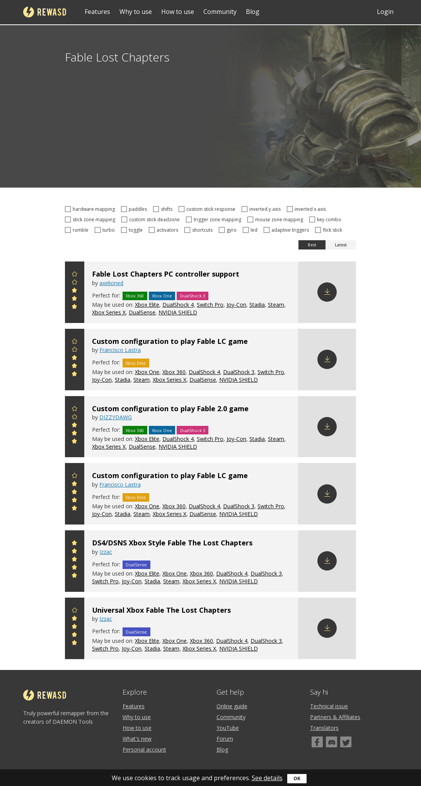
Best (312, 245)
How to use (177, 11)
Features (97, 11)
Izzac (105, 551)
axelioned (111, 283)
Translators (324, 727)
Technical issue (329, 706)
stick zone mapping (91, 219)
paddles (135, 209)
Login (385, 11)
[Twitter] (345, 741)
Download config (327, 292)
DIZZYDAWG (115, 417)
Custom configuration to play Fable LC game (170, 341)
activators (165, 230)
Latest (341, 245)
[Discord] (331, 741)
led (251, 230)
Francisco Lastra (120, 350)
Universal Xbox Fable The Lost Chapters (161, 610)
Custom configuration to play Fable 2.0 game (170, 408)
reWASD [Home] (44, 12)
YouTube (227, 727)
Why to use (135, 11)
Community (220, 11)
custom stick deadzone (151, 219)
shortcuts (199, 230)
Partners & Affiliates (335, 717)
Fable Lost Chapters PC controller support (165, 274)
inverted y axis (262, 209)
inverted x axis (307, 209)
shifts (164, 209)
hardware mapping (91, 209)
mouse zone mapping (276, 219)
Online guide (231, 706)
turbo (106, 230)
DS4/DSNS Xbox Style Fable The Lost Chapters (172, 542)
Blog (252, 11)
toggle (133, 230)
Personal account (144, 749)
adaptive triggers (287, 230)
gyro (229, 230)
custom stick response (208, 209)
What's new (137, 738)
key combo (326, 219)
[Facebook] (317, 741)
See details (267, 778)
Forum (224, 738)
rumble (78, 230)
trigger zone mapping (215, 219)
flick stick (329, 230)
